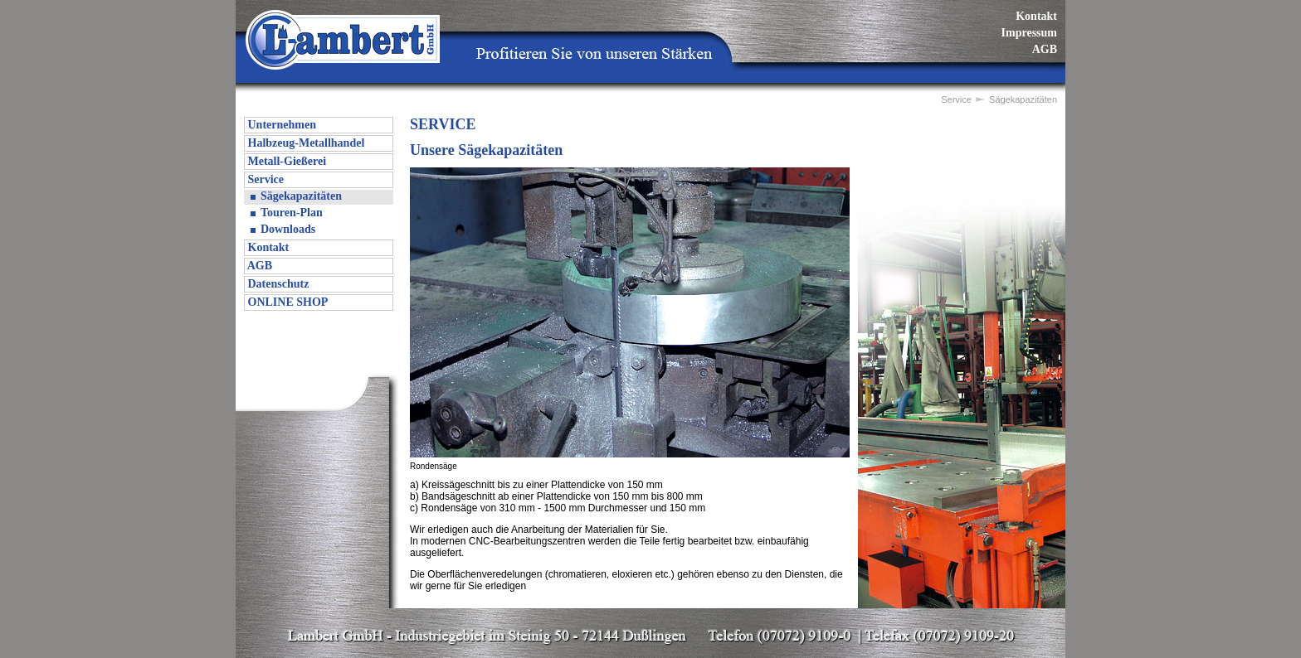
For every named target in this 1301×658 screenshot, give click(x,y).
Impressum (1029, 33)
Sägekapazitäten (301, 196)
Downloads (288, 229)
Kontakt (1036, 16)
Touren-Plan (292, 212)
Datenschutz (277, 284)
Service (264, 179)
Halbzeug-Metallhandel (304, 143)
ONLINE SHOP (286, 302)
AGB (1044, 49)
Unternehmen (280, 125)
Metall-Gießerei (285, 161)
